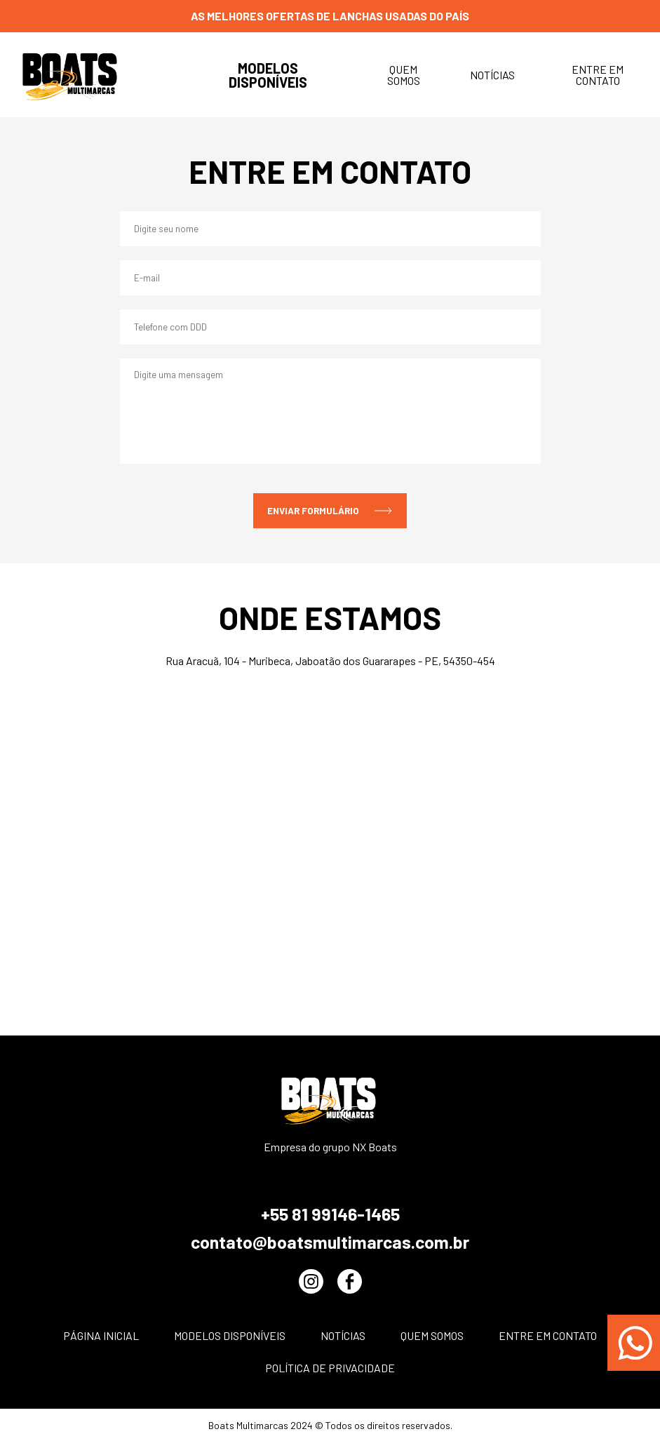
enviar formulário (330, 511)
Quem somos (403, 74)
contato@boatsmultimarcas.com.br (330, 1241)
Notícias (492, 74)
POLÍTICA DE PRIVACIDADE (330, 1367)
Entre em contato (598, 74)
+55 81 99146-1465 (330, 1213)
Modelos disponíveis (268, 75)
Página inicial (101, 1335)
